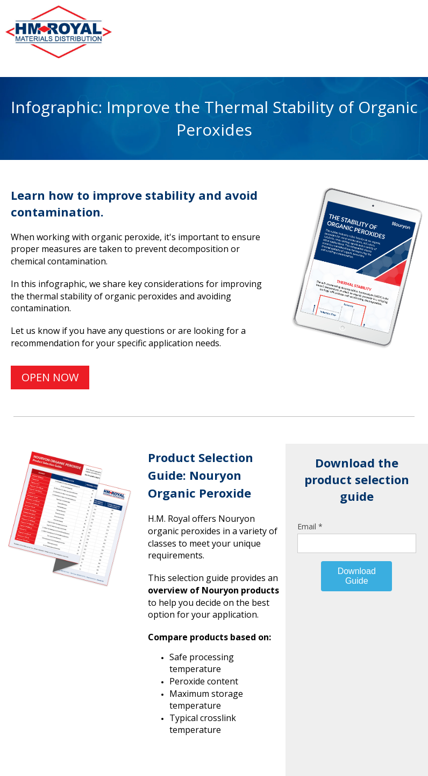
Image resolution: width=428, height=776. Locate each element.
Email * (310, 526)
